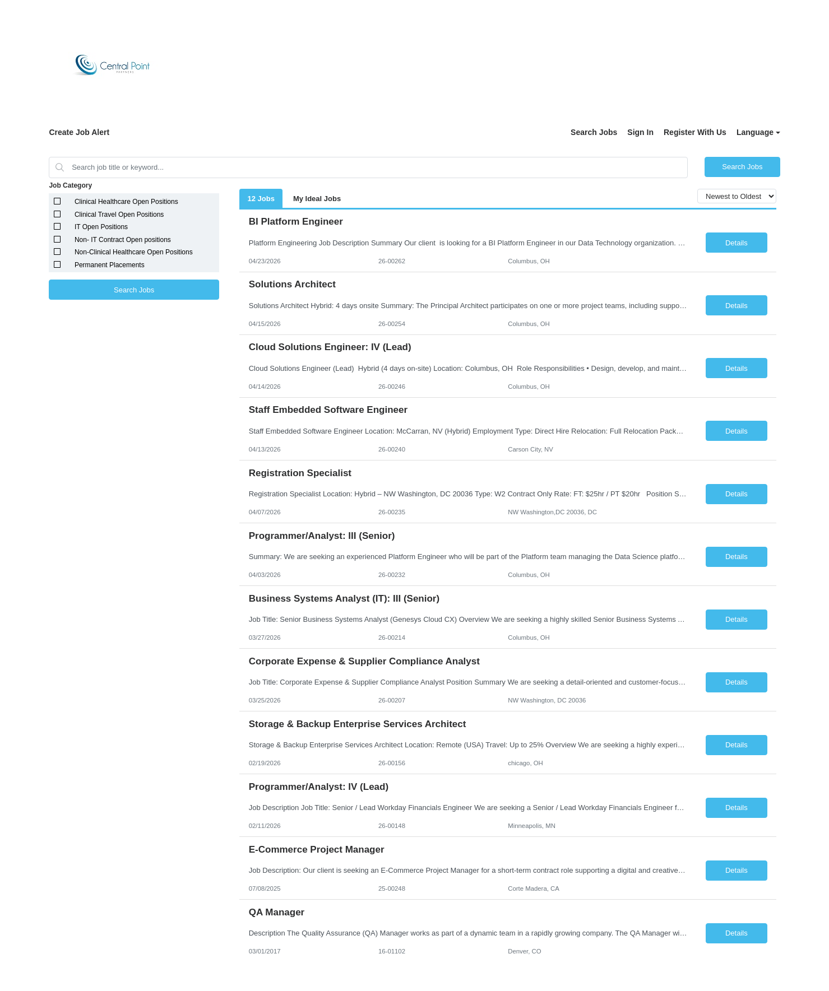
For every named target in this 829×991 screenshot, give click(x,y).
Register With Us (695, 132)
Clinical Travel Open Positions (119, 214)
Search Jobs (594, 132)
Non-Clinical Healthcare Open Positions (134, 252)
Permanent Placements (110, 265)
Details (736, 243)
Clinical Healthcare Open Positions (126, 202)
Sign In (640, 132)
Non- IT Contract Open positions (123, 240)
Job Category (70, 185)
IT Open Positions (101, 227)
